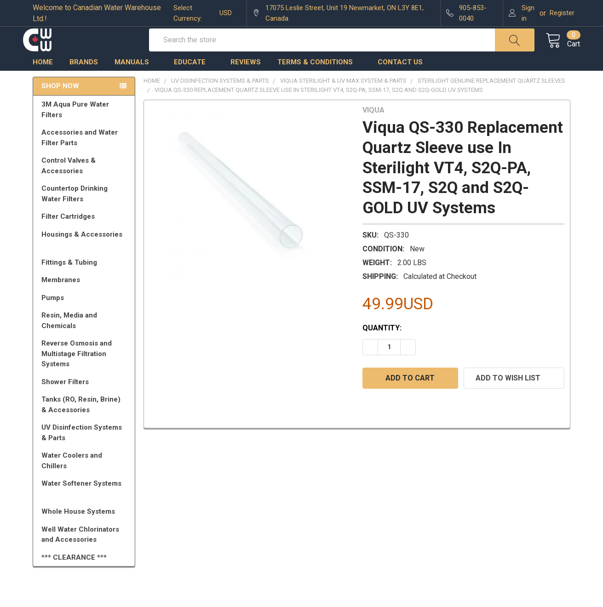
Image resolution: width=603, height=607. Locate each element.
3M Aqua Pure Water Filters (85, 128)
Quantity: (382, 346)
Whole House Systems (85, 530)
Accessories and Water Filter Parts (85, 156)
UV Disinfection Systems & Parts (85, 451)
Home (43, 80)
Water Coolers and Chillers (85, 479)
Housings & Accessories (85, 257)
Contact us (400, 80)
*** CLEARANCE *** (74, 576)
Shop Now (60, 105)
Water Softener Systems (85, 506)
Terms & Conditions (319, 80)
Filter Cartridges (85, 235)
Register (562, 13)
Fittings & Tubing (85, 281)
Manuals (136, 80)
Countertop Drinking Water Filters (74, 212)
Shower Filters (85, 400)
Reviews (245, 80)
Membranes (85, 298)
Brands (83, 80)
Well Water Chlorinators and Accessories (80, 553)
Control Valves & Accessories (85, 184)
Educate (194, 80)
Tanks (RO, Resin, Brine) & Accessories (85, 423)
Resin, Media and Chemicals (85, 338)
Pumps (85, 316)
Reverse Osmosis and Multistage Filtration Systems (85, 371)
